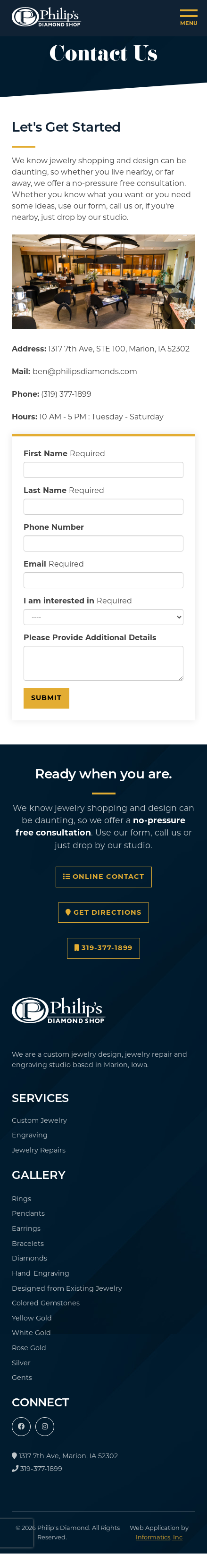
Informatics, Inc (159, 1537)
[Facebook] (21, 1426)
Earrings (26, 1228)
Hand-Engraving (40, 1273)
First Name (64, 453)
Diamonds (29, 1258)
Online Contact (103, 876)
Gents (22, 1377)
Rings (21, 1199)
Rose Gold (29, 1348)
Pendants (28, 1213)
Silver (21, 1363)
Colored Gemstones (46, 1303)
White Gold (31, 1332)
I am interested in (78, 600)
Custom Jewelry (39, 1120)
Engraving (30, 1135)
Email (54, 564)
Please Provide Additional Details (90, 637)
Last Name (64, 490)
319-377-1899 (103, 948)
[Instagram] (44, 1426)
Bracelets (28, 1243)
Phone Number (54, 527)
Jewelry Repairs (39, 1150)
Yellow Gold (32, 1318)
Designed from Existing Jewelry (67, 1288)
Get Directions (103, 912)
